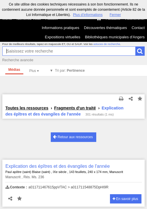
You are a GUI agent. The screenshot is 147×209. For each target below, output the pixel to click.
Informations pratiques (60, 28)
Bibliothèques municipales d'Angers (115, 37)
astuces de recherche (106, 44)
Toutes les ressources (27, 108)
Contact (138, 28)
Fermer (115, 15)
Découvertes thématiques (105, 28)
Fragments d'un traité (75, 108)
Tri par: (70, 71)
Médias (14, 70)
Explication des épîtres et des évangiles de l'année (58, 166)
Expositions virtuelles (62, 37)
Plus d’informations (87, 15)
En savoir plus (125, 199)
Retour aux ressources (73, 137)
